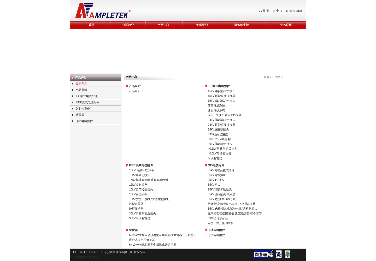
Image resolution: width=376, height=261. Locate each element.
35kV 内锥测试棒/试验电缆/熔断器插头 (232, 208)
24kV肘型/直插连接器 (221, 124)
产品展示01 (136, 91)
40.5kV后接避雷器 (219, 153)
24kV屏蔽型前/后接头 (221, 120)
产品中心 (277, 77)
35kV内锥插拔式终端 (221, 170)
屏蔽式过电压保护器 (142, 240)
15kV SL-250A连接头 (221, 100)
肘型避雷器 (136, 204)
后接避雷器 (215, 158)
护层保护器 (136, 208)
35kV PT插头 (216, 180)
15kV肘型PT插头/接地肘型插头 (149, 199)
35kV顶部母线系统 (219, 189)
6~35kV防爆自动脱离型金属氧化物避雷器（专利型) (161, 235)
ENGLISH (295, 10)
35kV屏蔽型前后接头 (142, 213)
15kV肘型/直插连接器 (221, 96)
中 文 (279, 10)
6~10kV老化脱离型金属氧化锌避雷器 (152, 244)
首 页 (266, 10)
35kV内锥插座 (217, 175)
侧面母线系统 (216, 110)
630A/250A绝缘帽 (219, 139)
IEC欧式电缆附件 (87, 96)
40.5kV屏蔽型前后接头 (222, 148)
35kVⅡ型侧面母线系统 (222, 199)
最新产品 (81, 83)
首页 (266, 77)
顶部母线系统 (216, 105)
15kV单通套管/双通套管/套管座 (149, 180)
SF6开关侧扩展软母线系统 (225, 115)
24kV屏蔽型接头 (218, 129)
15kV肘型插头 (138, 194)
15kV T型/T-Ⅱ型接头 (141, 170)
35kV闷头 (214, 184)
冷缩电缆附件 (84, 121)
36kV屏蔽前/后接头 (220, 144)
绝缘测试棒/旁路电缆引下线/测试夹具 (231, 204)
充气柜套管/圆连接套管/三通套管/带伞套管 (235, 213)
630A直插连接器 (218, 134)
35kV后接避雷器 (139, 218)
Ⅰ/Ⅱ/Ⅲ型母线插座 (218, 218)
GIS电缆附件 (84, 108)
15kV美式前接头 (139, 175)
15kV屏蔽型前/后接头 (221, 91)
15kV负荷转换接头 (141, 189)
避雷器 (80, 115)
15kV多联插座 (138, 184)
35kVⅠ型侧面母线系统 (221, 194)
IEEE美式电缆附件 (87, 102)
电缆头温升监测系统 (221, 223)
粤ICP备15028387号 (86, 257)
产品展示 (81, 90)
